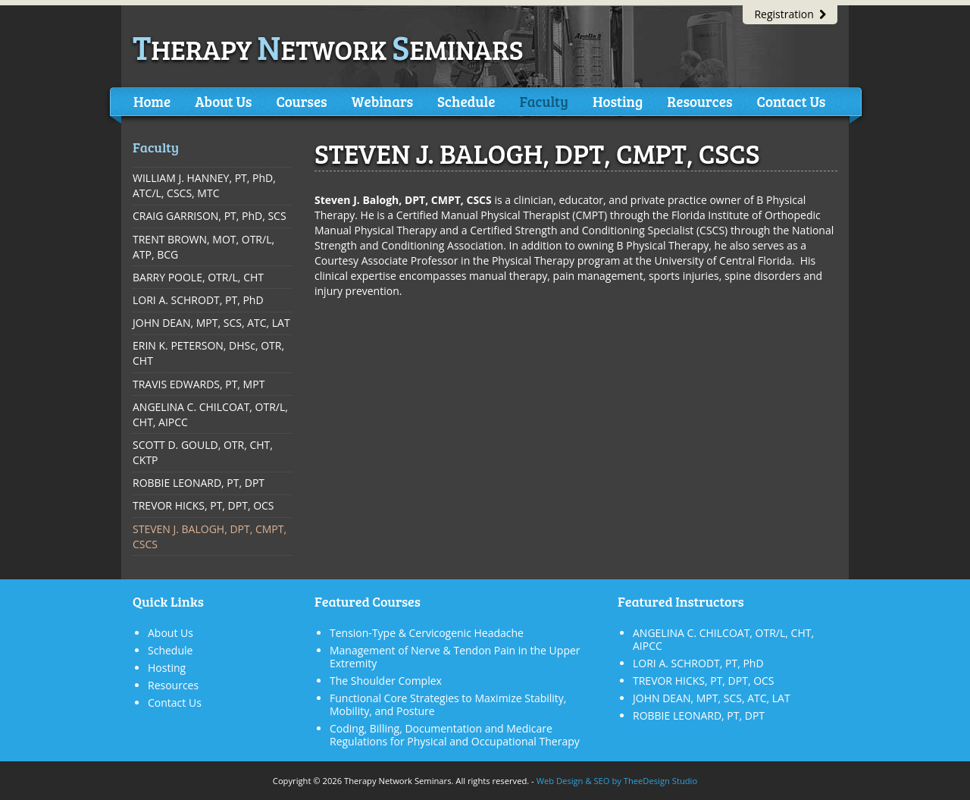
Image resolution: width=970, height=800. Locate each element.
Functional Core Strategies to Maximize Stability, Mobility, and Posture (448, 704)
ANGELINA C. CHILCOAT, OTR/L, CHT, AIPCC (210, 414)
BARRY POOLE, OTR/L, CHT (198, 277)
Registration (790, 14)
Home (152, 101)
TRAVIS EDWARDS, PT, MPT (198, 384)
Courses (301, 101)
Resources (699, 101)
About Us (223, 101)
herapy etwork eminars (328, 48)
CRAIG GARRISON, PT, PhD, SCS (209, 216)
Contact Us (790, 101)
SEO (601, 780)
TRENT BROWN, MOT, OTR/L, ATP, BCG (203, 247)
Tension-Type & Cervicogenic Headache (427, 633)
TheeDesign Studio (660, 780)
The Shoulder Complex (386, 680)
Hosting (618, 101)
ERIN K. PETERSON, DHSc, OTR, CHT (208, 353)
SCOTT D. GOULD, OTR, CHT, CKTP (203, 452)
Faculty (543, 101)
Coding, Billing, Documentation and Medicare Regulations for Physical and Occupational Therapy (455, 734)
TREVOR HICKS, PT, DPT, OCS (203, 505)
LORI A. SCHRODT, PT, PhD (198, 300)
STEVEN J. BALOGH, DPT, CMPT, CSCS (209, 536)
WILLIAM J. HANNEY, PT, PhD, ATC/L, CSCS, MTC (204, 185)
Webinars (382, 101)
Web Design (560, 780)
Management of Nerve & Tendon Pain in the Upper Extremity (455, 656)
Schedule (466, 101)
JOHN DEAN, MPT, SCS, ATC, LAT (211, 322)
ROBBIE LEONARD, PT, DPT (198, 482)
